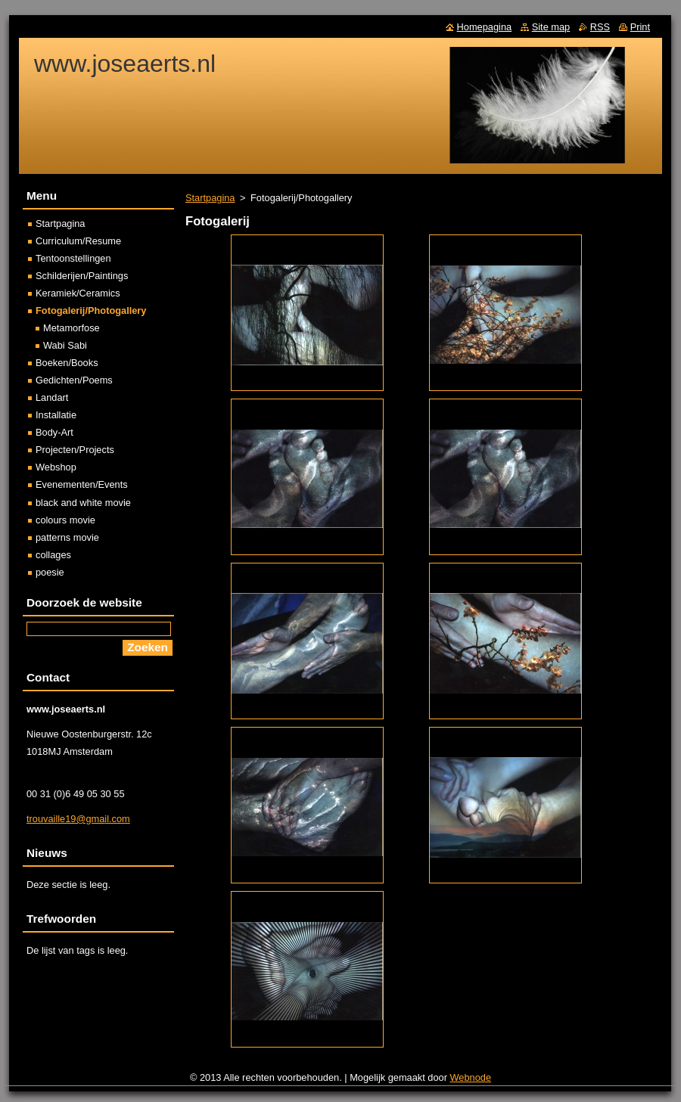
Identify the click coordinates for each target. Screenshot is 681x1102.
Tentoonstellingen (73, 258)
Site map (551, 27)
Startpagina (210, 197)
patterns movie (67, 537)
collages (53, 554)
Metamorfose (71, 328)
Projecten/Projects (75, 449)
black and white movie (83, 502)
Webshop (56, 467)
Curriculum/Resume (78, 241)
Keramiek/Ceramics (78, 293)
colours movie (65, 520)
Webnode (471, 1077)
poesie (50, 572)
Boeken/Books (67, 362)
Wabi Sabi (65, 345)
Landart (52, 397)
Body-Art (54, 432)
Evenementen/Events (82, 484)
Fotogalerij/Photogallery (91, 310)
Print (640, 27)
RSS (600, 27)
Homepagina (484, 27)
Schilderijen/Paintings (82, 275)
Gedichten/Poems (74, 380)
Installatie (56, 415)
